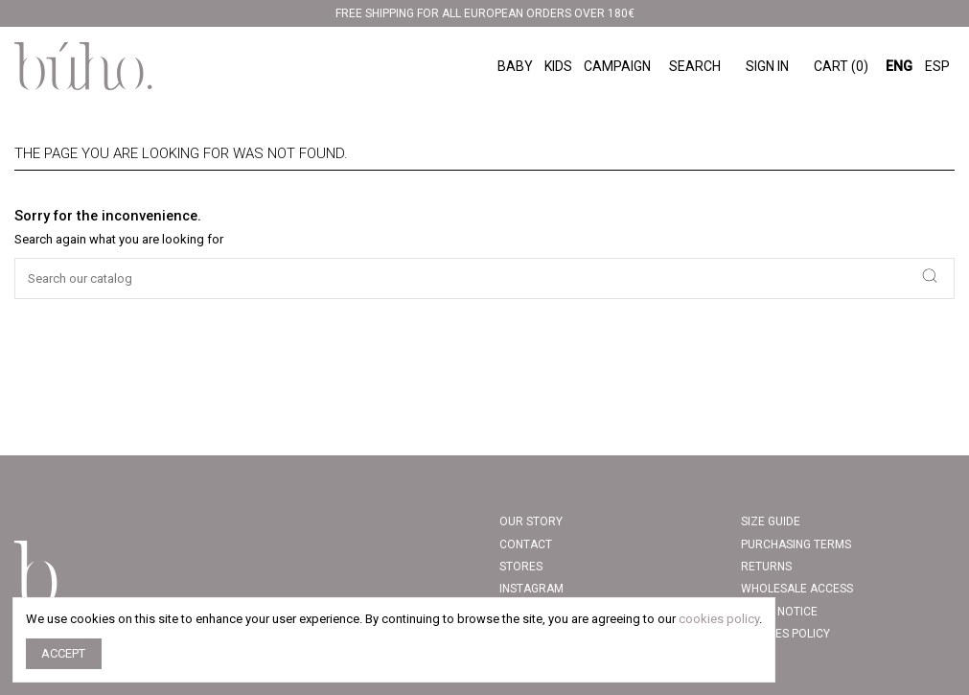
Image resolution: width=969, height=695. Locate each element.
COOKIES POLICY (785, 633)
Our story (531, 521)
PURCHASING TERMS (796, 544)
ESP (937, 66)
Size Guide (770, 521)
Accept (63, 653)
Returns (766, 566)
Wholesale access (797, 588)
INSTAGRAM (531, 588)
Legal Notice (779, 611)
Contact (525, 544)
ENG (899, 66)
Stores (520, 566)
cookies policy (719, 619)
